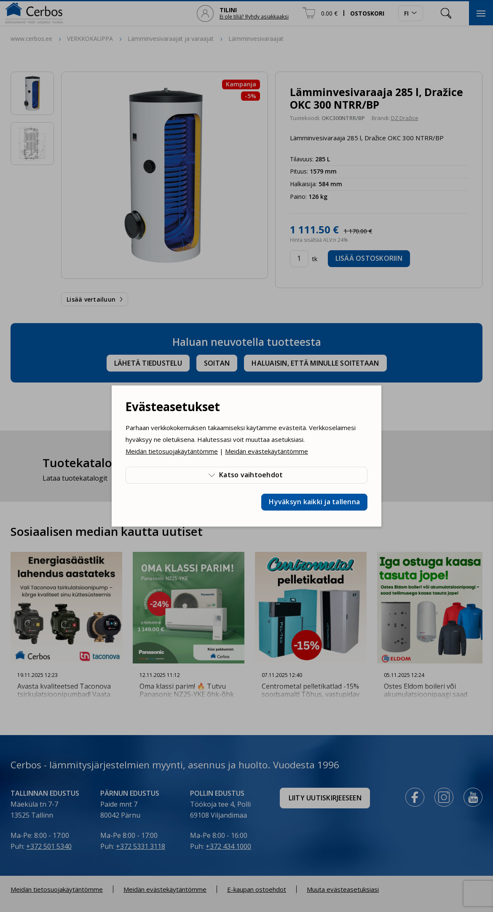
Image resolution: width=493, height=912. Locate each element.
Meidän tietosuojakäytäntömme (172, 451)
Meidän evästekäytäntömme (266, 451)
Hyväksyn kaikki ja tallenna (314, 501)
